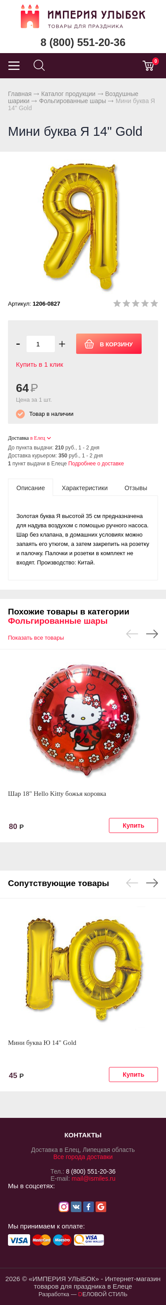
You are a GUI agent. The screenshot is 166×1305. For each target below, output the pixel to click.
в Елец (37, 438)
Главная (19, 93)
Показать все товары (36, 637)
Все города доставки (82, 1156)
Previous (132, 633)
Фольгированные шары (72, 100)
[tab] (30, 487)
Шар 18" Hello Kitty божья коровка (57, 793)
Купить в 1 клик (39, 364)
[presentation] (30, 487)
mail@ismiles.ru (94, 1178)
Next (152, 633)
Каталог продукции (68, 93)
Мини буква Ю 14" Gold (42, 1042)
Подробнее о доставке (96, 464)
